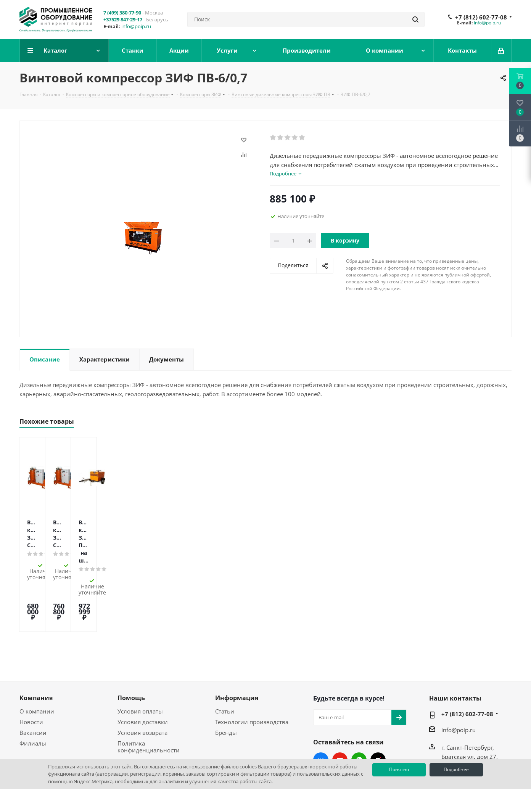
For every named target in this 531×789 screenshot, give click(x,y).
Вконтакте (320, 706)
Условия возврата (142, 679)
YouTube (340, 706)
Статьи (224, 657)
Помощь (131, 644)
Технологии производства (251, 668)
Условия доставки (142, 668)
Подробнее (456, 769)
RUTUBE (378, 706)
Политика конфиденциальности (148, 693)
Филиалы (32, 689)
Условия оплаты (140, 657)
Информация (236, 644)
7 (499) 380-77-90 (122, 12)
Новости (31, 668)
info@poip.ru (136, 26)
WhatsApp (359, 706)
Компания (36, 644)
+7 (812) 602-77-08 (481, 17)
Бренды (226, 679)
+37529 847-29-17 (122, 19)
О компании (36, 657)
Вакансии (33, 679)
